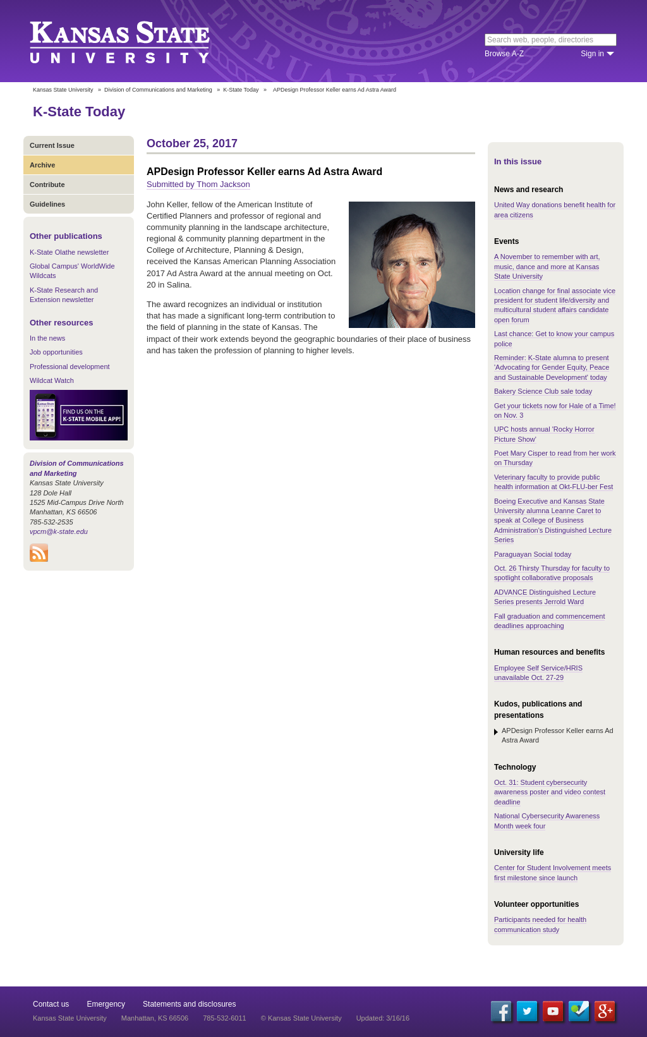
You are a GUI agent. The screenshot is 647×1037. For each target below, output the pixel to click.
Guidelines (47, 204)
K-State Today (240, 90)
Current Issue (52, 145)
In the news (47, 338)
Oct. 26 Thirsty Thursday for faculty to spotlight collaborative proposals (552, 572)
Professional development (70, 366)
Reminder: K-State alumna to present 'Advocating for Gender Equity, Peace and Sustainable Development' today (551, 367)
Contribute (47, 184)
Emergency (106, 1004)
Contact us (51, 1004)
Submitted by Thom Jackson (198, 184)
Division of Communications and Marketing (158, 90)
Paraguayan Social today (532, 554)
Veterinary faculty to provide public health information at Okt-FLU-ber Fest (553, 481)
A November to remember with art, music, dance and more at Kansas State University (547, 266)
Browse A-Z (504, 53)
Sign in (592, 53)
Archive (42, 165)
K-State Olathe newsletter (69, 252)
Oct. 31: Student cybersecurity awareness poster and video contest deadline (549, 792)
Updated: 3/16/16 (382, 1018)
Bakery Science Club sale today (543, 391)
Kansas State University (135, 41)
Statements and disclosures (189, 1004)
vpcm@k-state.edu (59, 531)
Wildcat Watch (52, 380)
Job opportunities (56, 352)
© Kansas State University (301, 1018)
